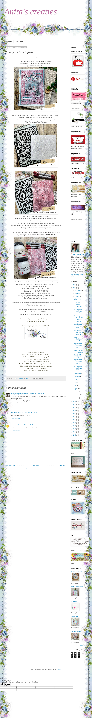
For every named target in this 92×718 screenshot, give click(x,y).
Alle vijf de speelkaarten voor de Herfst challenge (78, 302)
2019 (74, 417)
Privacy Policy (19, 41)
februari (77, 395)
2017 (74, 423)
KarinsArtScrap (16, 412)
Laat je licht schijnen (78, 356)
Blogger (59, 669)
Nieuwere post (10, 465)
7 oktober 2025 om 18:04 (29, 412)
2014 (74, 432)
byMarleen (74, 616)
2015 (74, 429)
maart (76, 392)
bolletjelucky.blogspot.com (19, 393)
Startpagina (9, 41)
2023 (74, 405)
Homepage (36, 465)
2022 (74, 408)
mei (76, 386)
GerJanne (14, 425)
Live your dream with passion (79, 351)
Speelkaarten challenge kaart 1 (78, 368)
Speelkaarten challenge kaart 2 (78, 361)
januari (77, 398)
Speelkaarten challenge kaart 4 (78, 326)
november (78, 293)
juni (76, 383)
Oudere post (61, 465)
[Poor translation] (7, 684)
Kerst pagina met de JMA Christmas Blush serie (78, 318)
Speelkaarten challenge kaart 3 (78, 345)
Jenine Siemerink (76, 572)
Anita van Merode (78, 254)
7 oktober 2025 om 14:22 (36, 393)
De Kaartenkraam (77, 586)
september (78, 373)
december (78, 290)
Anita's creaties (30, 11)
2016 (74, 426)
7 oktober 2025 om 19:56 (25, 425)
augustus (77, 376)
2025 (74, 288)
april (76, 389)
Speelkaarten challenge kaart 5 (78, 311)
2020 (74, 414)
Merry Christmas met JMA (78, 339)
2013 (74, 435)
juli (76, 379)
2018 (74, 420)
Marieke (74, 601)
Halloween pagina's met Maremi (78, 332)
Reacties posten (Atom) (22, 469)
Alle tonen (82, 645)
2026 (74, 285)
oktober (77, 296)
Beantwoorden (15, 406)
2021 (74, 411)
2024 (74, 401)
